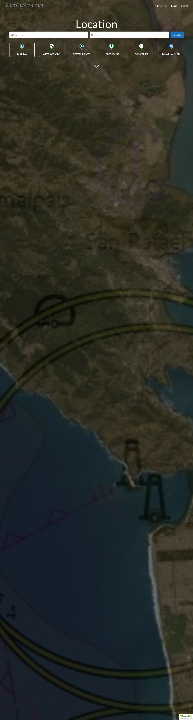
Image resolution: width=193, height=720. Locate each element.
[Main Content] (96, 66)
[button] (186, 717)
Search (184, 5)
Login (174, 5)
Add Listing (161, 5)
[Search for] (48, 35)
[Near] (129, 35)
